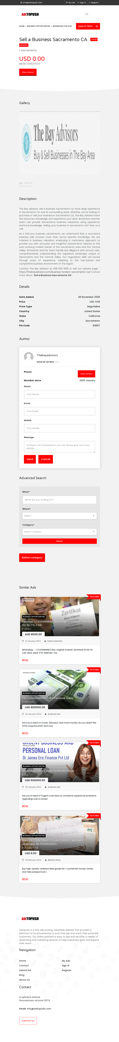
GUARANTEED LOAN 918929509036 (48, 771)
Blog (21, 975)
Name (27, 386)
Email (27, 403)
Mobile (27, 420)
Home (22, 26)
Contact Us (28, 1020)
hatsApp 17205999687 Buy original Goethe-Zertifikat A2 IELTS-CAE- (57, 623)
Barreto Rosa (53, 860)
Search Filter (88, 26)
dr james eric (52, 714)
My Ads (70, 2)
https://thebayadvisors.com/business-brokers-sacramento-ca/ (55, 272)
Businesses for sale (62, 26)
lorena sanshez (53, 641)
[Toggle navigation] (87, 14)
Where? (26, 508)
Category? (28, 524)
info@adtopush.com (39, 1008)
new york (29, 701)
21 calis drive (31, 847)
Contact (24, 965)
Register (94, 2)
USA (26, 774)
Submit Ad (25, 970)
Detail (25, 660)
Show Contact (28, 72)
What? (26, 491)
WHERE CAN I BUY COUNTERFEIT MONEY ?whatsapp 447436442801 (54, 842)
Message (29, 437)
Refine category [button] (32, 557)
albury (27, 628)
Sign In (82, 2)
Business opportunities (38, 26)
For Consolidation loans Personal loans (47, 698)
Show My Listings (48, 362)
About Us (24, 979)
